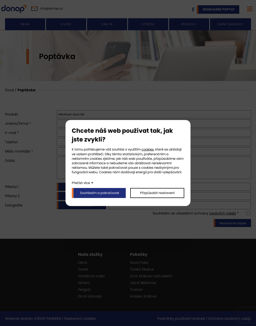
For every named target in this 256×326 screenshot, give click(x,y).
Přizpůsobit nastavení (157, 192)
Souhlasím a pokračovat (99, 192)
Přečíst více (81, 182)
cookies (148, 149)
